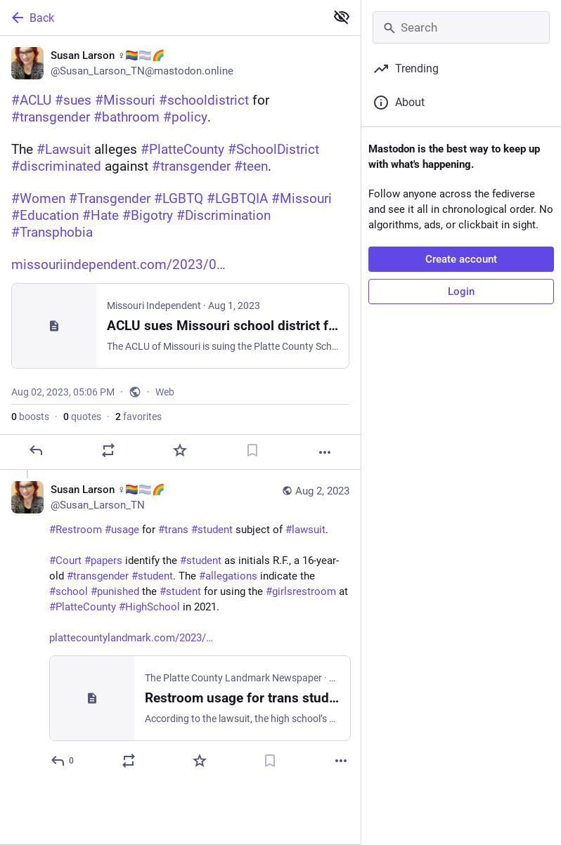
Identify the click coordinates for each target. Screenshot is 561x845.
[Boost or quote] (108, 450)
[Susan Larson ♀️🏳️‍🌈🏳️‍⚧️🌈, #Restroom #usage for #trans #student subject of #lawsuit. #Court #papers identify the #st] (180, 627)
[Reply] (35, 450)
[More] (324, 452)
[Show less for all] (342, 17)
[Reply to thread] (63, 760)
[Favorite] (180, 450)
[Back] (161, 17)
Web (164, 392)
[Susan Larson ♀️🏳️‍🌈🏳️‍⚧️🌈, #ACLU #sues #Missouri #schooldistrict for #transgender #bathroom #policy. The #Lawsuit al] (180, 253)
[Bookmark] (252, 450)
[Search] (461, 27)
